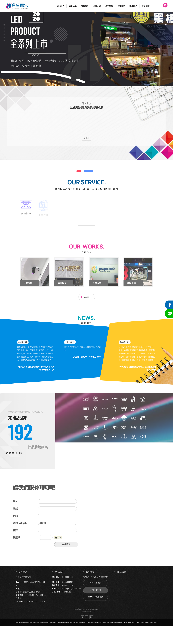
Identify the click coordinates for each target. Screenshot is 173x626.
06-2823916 (67, 577)
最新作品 (86, 252)
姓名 (15, 501)
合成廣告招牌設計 (23, 577)
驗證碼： (18, 537)
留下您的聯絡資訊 (95, 597)
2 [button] (4, 28)
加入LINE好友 (96, 590)
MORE (86, 297)
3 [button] (4, 31)
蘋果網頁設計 (86, 612)
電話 (15, 508)
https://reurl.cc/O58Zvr (35, 602)
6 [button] (4, 40)
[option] (86, 49)
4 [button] (4, 34)
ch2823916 (66, 592)
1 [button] (4, 25)
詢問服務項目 (20, 523)
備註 (15, 530)
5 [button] (4, 37)
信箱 (15, 516)
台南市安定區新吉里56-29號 (28, 592)
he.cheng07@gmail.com (70, 589)
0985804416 (67, 582)
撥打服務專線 (95, 583)
